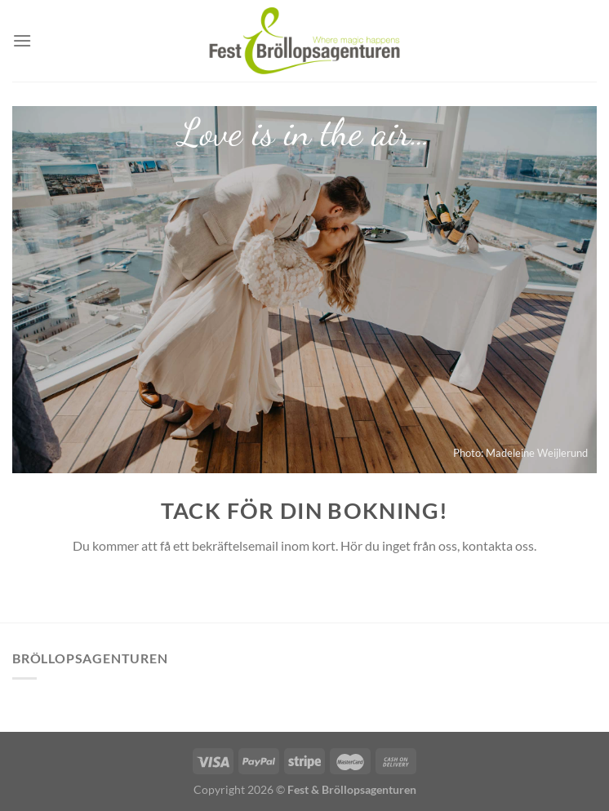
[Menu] (22, 40)
